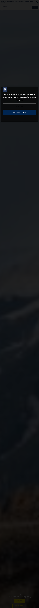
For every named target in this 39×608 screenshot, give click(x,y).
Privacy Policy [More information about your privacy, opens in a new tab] (18, 100)
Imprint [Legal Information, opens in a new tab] (22, 100)
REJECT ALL (19, 106)
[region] (19, 104)
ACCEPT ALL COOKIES (19, 112)
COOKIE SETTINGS (19, 118)
